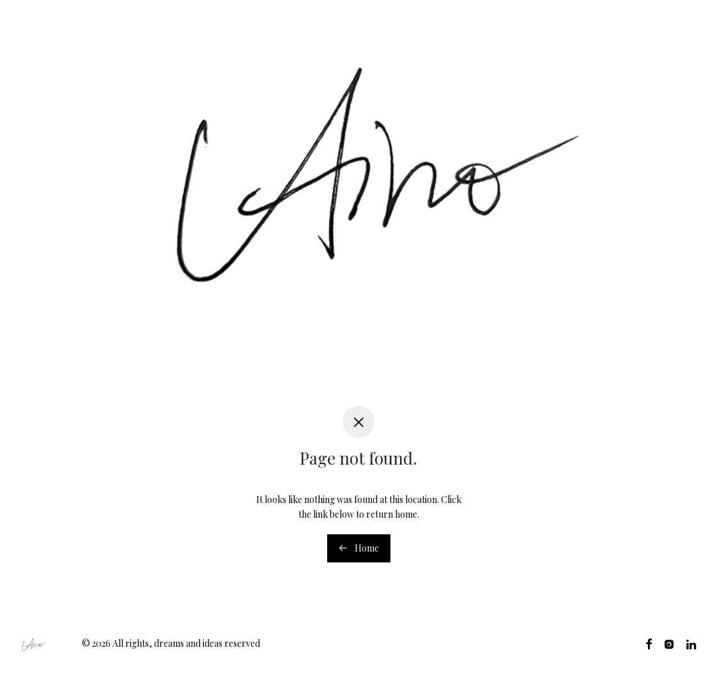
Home (359, 548)
